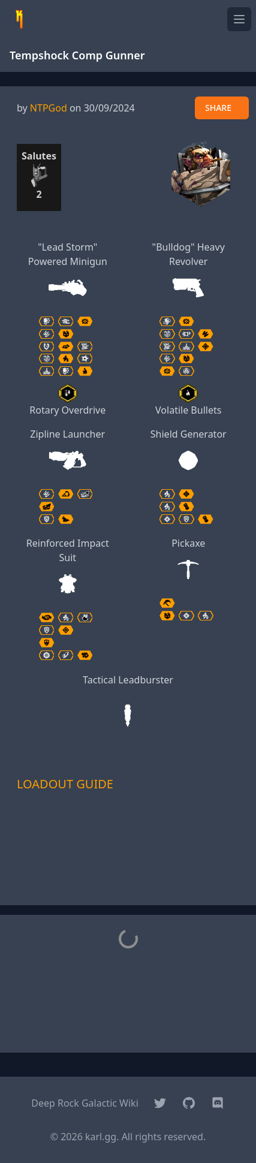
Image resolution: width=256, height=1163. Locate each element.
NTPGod (48, 108)
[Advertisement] (128, 866)
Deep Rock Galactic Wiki (84, 1103)
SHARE (218, 107)
